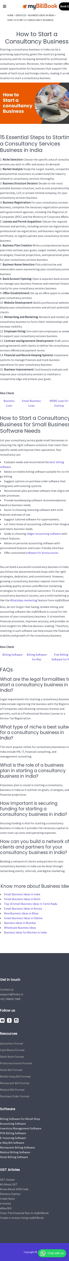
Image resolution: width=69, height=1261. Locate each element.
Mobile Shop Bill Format (15, 1076)
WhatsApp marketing (23, 600)
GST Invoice (7, 1179)
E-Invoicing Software (13, 1138)
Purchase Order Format (14, 1096)
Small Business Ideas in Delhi (22, 899)
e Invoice (5, 1203)
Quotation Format (11, 1043)
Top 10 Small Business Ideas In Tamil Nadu (30, 904)
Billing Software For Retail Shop (20, 1119)
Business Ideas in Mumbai (20, 923)
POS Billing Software (13, 1133)
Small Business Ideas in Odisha (23, 918)
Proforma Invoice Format (16, 1063)
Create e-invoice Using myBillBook (22, 1218)
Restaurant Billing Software (17, 1147)
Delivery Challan (10, 1194)
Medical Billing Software (15, 1152)
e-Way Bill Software (12, 1142)
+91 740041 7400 (10, 999)
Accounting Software (13, 1123)
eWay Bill (6, 1208)
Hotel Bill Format (11, 1070)
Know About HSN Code (14, 1189)
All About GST (8, 1184)
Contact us (7, 989)
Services (21, 15)
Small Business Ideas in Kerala (23, 908)
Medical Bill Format (12, 1089)
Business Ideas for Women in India (25, 932)
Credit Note (7, 1198)
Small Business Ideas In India (22, 894)
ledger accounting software (44, 533)
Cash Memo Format (12, 1050)
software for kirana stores (42, 553)
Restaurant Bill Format (14, 1083)
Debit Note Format (12, 1056)
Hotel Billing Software (14, 1157)
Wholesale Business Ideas (20, 927)
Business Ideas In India (41, 15)
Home (10, 15)
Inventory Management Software (20, 1128)
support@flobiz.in (11, 994)
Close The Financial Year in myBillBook (24, 1213)
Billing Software (12, 654)
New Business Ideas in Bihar (21, 913)
